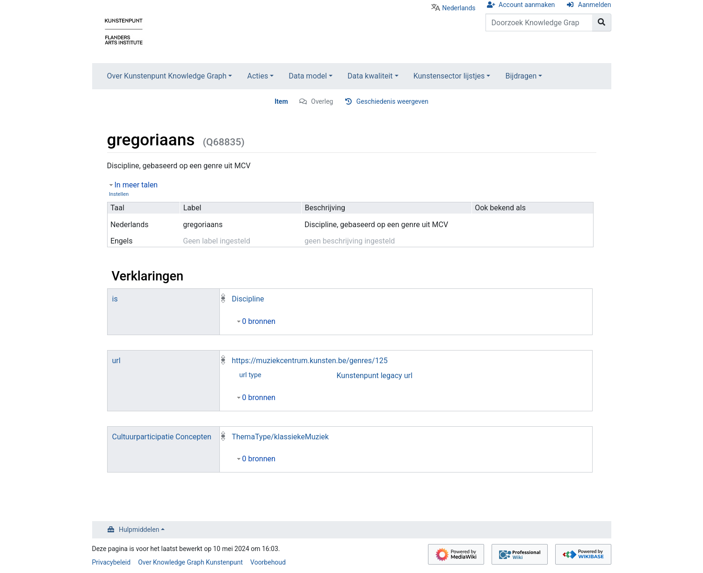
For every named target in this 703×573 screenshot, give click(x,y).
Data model (308, 76)
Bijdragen (520, 76)
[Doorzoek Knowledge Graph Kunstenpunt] (539, 22)
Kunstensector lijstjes (449, 76)
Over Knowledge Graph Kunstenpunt (190, 562)
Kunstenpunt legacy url (375, 375)
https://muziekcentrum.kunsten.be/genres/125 (310, 360)
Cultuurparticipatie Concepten (161, 436)
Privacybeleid (111, 562)
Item (281, 101)
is (115, 298)
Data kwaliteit (370, 76)
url (116, 360)
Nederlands (458, 8)
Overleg (322, 101)
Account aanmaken (527, 4)
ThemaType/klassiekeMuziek (280, 436)
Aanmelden (594, 4)
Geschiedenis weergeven (392, 101)
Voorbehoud (268, 562)
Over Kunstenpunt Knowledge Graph (167, 76)
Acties (257, 76)
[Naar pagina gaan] (601, 22)
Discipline (248, 298)
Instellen (119, 194)
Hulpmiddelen (139, 529)
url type (250, 375)
